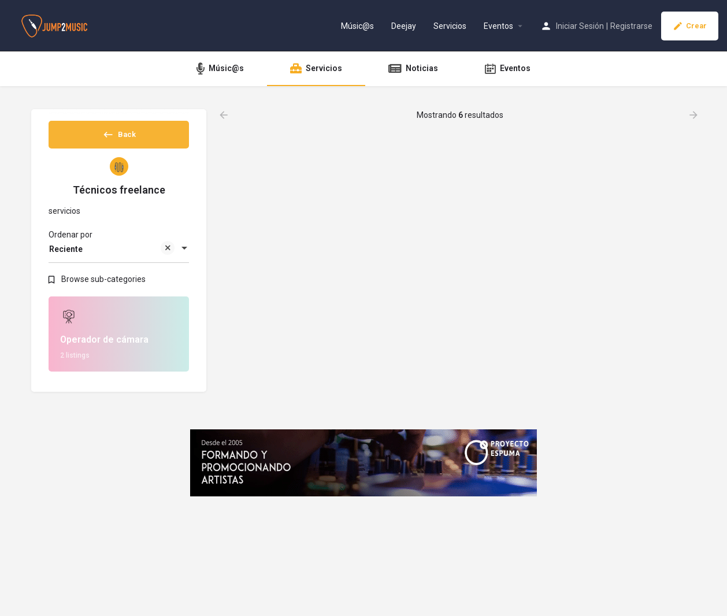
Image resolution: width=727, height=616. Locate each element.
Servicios (449, 26)
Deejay (403, 26)
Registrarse (631, 26)
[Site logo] (56, 24)
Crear (690, 26)
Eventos (498, 26)
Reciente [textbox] (112, 260)
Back (119, 138)
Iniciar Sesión (580, 26)
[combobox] (119, 259)
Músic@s (357, 26)
